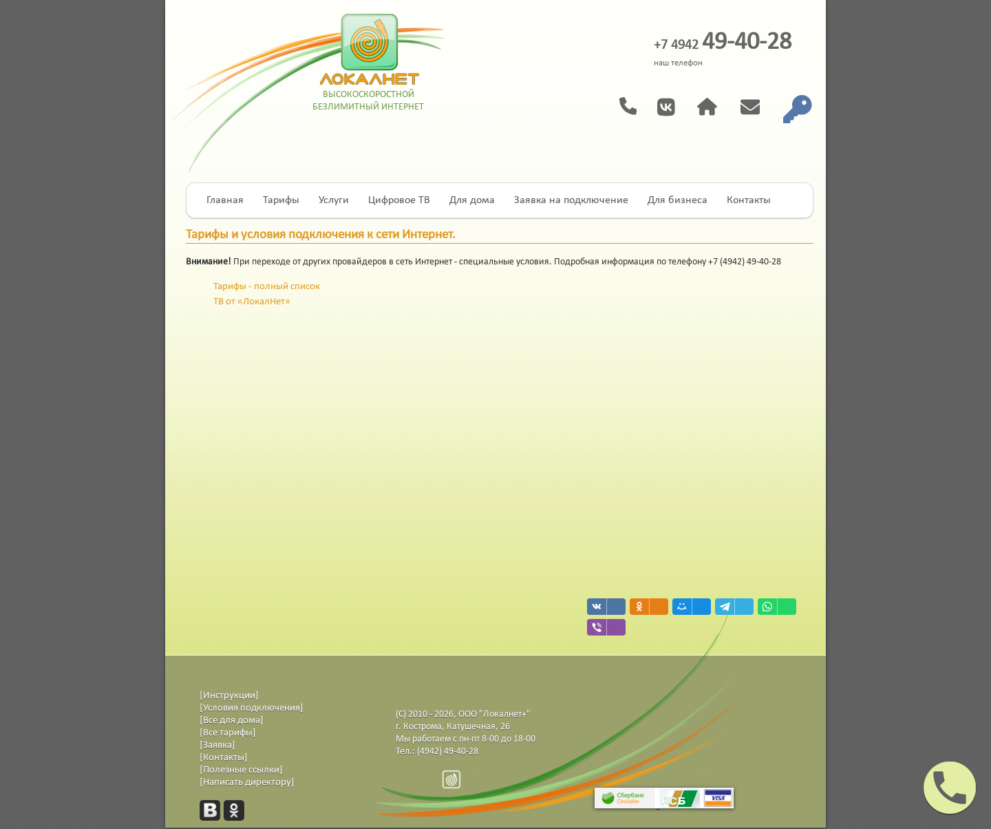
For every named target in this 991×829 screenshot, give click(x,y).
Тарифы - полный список (266, 287)
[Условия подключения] (251, 708)
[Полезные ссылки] (241, 770)
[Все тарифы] (228, 733)
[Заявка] (217, 745)
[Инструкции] (229, 696)
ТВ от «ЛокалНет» (251, 302)
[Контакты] (224, 758)
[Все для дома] (232, 720)
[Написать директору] (247, 782)
